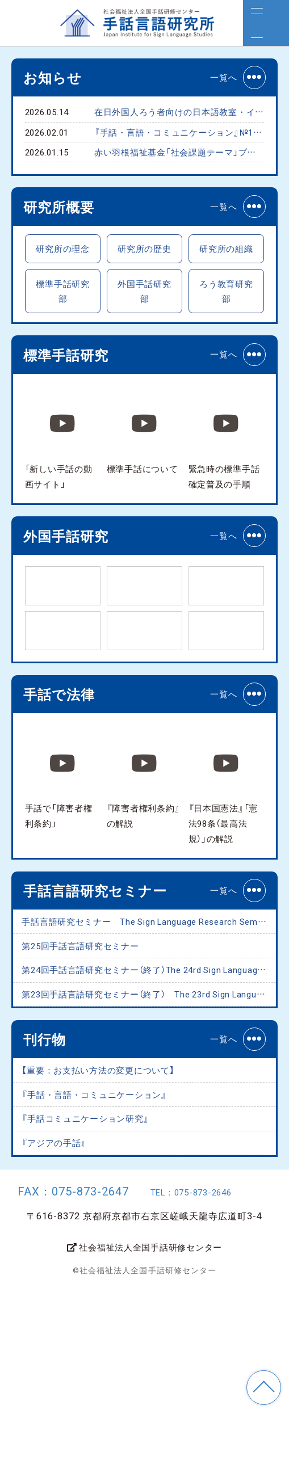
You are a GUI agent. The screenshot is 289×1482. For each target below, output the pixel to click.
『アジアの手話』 (68, 1332)
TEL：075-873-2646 (206, 1385)
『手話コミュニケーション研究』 (110, 1299)
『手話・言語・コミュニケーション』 (122, 1266)
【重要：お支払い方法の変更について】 (127, 1234)
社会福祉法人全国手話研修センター (144, 1440)
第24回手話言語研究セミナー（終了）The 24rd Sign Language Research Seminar (150, 1111)
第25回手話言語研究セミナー (103, 1078)
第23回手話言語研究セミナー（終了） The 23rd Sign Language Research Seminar (150, 1144)
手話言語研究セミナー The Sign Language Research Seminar (150, 1045)
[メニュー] (266, 23)
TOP (263, 1387)
